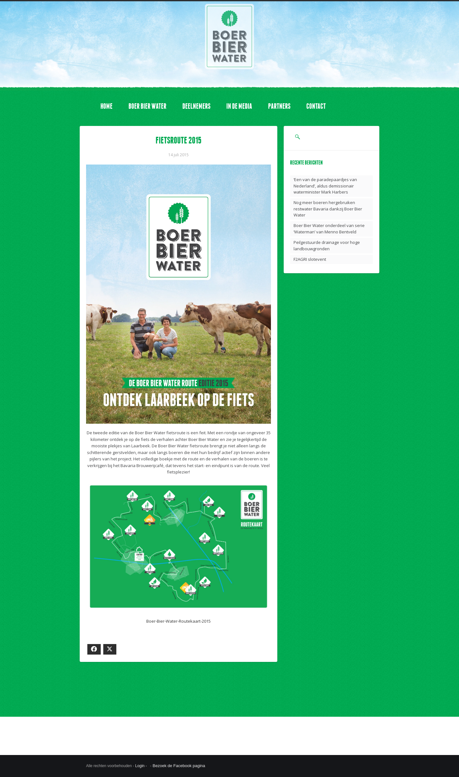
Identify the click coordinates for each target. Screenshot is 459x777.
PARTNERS (279, 106)
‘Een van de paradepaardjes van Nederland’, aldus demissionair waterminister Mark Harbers (325, 186)
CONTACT (316, 106)
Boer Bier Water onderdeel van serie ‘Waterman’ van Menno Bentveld (329, 229)
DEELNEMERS (196, 106)
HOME (106, 106)
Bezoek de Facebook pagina (179, 765)
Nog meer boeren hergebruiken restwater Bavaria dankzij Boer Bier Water (328, 209)
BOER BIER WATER (147, 106)
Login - (141, 766)
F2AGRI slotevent (310, 259)
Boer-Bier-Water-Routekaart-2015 (178, 621)
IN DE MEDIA (239, 106)
